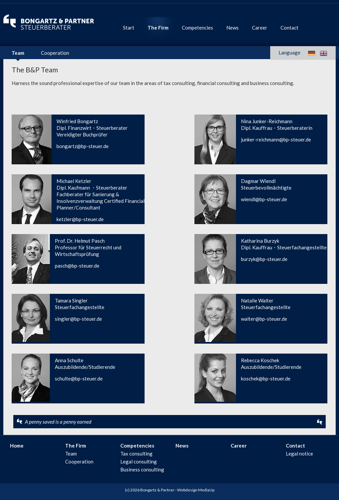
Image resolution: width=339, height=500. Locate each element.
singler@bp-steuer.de (78, 319)
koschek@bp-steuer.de (265, 378)
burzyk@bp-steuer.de (264, 259)
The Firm (158, 28)
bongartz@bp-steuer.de (82, 146)
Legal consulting (138, 461)
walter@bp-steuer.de (264, 319)
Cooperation (55, 53)
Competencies (197, 28)
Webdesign (187, 489)
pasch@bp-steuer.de (77, 266)
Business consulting (142, 469)
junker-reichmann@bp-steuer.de (276, 139)
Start (128, 28)
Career (259, 28)
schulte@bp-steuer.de (79, 378)
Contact (289, 28)
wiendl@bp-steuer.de (264, 199)
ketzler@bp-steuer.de (80, 219)
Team (18, 53)
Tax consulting (136, 454)
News (232, 28)
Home (17, 446)
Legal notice (299, 454)
